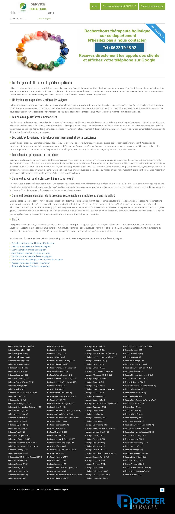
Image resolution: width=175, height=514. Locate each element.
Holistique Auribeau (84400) (95, 396)
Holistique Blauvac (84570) (133, 389)
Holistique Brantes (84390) (56, 350)
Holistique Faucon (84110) (94, 364)
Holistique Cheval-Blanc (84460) (96, 478)
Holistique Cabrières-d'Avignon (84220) (61, 403)
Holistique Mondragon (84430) (19, 403)
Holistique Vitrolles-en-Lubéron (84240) (22, 392)
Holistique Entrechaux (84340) (96, 407)
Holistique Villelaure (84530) (133, 360)
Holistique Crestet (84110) (18, 474)
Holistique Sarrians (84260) (56, 385)
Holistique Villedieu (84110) (95, 446)
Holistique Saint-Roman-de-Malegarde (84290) (64, 410)
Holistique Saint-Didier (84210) (58, 478)
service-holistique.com (25, 489)
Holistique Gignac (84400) (17, 421)
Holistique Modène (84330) (18, 371)
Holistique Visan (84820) (55, 346)
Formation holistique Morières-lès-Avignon (31, 256)
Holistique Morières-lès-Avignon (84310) (138, 375)
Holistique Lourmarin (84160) (18, 417)
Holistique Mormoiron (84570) (96, 360)
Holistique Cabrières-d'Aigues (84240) (61, 360)
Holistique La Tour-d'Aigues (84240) (59, 375)
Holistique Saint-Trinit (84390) (57, 364)
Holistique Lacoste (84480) (56, 464)
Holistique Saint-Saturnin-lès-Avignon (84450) (101, 403)
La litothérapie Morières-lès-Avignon (28, 249)
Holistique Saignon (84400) (18, 353)
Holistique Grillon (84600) (56, 357)
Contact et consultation (152, 6)
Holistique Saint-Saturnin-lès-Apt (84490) (138, 346)
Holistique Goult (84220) (94, 414)
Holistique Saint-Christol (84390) (135, 364)
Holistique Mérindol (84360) (18, 368)
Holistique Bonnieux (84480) (57, 421)
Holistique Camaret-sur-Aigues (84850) (99, 389)
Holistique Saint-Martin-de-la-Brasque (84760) (25, 457)
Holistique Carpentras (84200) (58, 425)
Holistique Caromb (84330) (133, 353)
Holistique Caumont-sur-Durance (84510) (62, 378)
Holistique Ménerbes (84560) (96, 417)
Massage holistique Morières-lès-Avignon (30, 262)
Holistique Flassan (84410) (17, 449)
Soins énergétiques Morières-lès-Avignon (30, 253)
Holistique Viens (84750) (55, 389)
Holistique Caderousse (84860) (96, 471)
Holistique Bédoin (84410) (56, 353)
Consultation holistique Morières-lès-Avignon (32, 243)
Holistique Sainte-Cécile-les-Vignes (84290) (62, 467)
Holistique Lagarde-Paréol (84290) (59, 392)
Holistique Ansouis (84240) (18, 414)
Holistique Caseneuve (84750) (134, 435)
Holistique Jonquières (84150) (96, 378)
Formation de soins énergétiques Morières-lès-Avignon (37, 259)
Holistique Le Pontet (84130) (18, 364)
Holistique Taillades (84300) (95, 439)
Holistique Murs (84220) (17, 432)
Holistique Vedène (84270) (133, 371)
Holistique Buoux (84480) (94, 421)
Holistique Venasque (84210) (18, 435)
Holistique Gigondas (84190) (133, 396)
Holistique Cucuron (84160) (18, 471)
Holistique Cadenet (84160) (18, 375)
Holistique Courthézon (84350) (96, 425)
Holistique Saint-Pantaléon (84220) (136, 428)
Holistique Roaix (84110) (132, 407)
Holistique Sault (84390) (132, 410)
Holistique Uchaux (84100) (132, 350)
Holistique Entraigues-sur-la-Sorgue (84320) (101, 428)
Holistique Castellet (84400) (18, 360)
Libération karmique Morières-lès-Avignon (31, 246)
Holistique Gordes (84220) (18, 410)
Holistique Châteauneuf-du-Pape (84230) (62, 368)
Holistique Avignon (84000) (18, 453)
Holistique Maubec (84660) (95, 460)
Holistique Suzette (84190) (18, 464)
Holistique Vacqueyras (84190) (134, 392)
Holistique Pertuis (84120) (56, 460)
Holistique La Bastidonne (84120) (135, 442)
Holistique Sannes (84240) (94, 382)
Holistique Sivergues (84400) (57, 457)
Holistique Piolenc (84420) (132, 414)
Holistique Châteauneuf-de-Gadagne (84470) (24, 407)
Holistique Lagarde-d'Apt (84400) (97, 432)
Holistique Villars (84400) (17, 400)
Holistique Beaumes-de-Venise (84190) (137, 368)
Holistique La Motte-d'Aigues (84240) (60, 442)
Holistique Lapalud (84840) (56, 471)
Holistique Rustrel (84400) (56, 400)
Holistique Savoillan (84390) (133, 403)
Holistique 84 (21, 19)
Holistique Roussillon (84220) (95, 449)
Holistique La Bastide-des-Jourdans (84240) (139, 385)
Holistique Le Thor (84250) (132, 460)
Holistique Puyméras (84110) (19, 378)
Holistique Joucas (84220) (132, 474)
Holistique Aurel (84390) (55, 453)
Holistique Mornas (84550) (94, 410)
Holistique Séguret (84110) (95, 400)
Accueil (95, 6)
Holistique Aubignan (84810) (133, 439)
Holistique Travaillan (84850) (133, 464)
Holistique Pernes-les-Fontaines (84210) (61, 382)
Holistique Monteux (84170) (133, 446)
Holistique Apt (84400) (16, 467)
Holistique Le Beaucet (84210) (19, 439)
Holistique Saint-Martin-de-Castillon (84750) (101, 353)
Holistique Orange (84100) (133, 449)
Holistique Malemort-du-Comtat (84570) (61, 396)
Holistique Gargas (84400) (17, 478)
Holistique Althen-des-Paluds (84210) (98, 375)
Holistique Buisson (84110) (18, 428)
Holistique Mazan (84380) (94, 435)
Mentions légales (61, 489)
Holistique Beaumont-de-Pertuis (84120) (23, 446)
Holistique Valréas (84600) (132, 417)
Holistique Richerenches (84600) (135, 378)
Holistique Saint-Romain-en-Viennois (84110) (63, 417)
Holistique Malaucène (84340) (19, 357)
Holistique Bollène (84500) (56, 446)
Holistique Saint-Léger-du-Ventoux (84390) (100, 453)
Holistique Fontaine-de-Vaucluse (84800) (23, 442)
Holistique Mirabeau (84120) (57, 432)
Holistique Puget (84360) (17, 396)
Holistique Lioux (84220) (132, 357)
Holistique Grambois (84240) (95, 464)
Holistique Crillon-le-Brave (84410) (97, 474)
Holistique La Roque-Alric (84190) (135, 453)
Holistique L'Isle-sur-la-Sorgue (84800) (61, 414)
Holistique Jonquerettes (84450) (97, 457)
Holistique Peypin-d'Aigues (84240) (21, 382)
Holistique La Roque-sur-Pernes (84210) (61, 449)
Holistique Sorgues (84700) (95, 385)
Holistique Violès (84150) (17, 389)
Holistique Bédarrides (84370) (19, 350)
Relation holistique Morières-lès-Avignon (30, 266)
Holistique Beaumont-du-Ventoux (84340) (138, 425)
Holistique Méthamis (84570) (57, 371)
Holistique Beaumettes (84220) (134, 457)
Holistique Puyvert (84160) (18, 425)
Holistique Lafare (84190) (17, 385)
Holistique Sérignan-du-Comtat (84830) (61, 439)
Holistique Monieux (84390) (95, 442)
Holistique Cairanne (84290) (18, 460)
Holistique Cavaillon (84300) (95, 368)
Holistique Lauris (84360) (94, 467)
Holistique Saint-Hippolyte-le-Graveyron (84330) (64, 474)
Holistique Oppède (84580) (95, 350)
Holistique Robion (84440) (56, 407)
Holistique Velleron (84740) (56, 435)
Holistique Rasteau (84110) (95, 346)
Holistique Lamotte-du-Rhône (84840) (99, 371)
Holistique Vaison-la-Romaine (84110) (137, 467)
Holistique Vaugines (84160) (133, 421)
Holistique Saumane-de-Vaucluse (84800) (138, 432)
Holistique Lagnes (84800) (94, 392)
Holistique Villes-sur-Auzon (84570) (21, 346)
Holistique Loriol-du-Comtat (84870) (136, 471)
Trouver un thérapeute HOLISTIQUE (119, 6)
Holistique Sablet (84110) (56, 428)
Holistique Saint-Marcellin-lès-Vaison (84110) (139, 400)
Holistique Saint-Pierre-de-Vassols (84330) (100, 357)
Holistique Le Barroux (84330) (134, 382)
